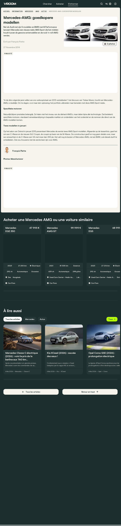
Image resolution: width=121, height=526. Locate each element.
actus (44, 11)
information (17, 11)
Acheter (60, 3)
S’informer (73, 3)
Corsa (106, 373)
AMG (37, 11)
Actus (42, 321)
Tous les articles (13, 321)
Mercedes (29, 11)
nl (109, 3)
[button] (23, 231)
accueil (7, 11)
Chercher (47, 3)
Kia (58, 373)
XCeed (63, 373)
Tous (111, 321)
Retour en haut (89, 394)
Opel (100, 373)
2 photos (109, 44)
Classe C (27, 373)
